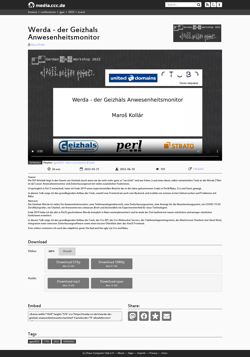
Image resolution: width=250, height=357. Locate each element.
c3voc (164, 353)
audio (92, 162)
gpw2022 (34, 341)
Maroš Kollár (38, 45)
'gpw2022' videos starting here (70, 162)
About (121, 353)
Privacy (153, 353)
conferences (48, 12)
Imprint (141, 353)
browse (32, 12)
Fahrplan (198, 169)
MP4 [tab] (51, 251)
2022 (71, 12)
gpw (62, 12)
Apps (130, 353)
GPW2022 (35, 162)
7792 (46, 341)
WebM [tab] (67, 251)
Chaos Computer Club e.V (100, 353)
